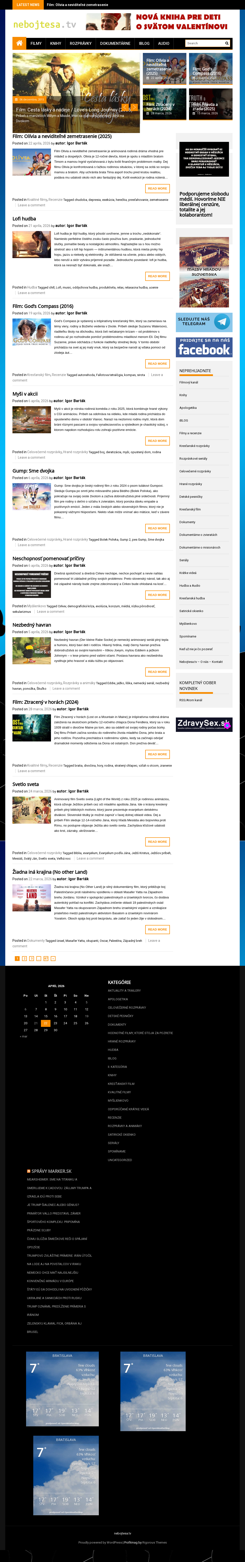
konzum (114, 606)
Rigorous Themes (154, 1549)
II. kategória (117, 1068)
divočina (90, 765)
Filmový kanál (188, 382)
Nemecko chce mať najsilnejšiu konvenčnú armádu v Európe (52, 1282)
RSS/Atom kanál (190, 700)
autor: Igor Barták (71, 143)
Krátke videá (187, 573)
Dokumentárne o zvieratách (198, 535)
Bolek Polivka (109, 539)
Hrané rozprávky (75, 452)
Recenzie (56, 200)
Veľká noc (64, 858)
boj (102, 452)
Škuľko (41, 688)
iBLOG (144, 43)
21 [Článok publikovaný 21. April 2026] (36, 1023)
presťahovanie (138, 200)
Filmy (36, 43)
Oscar (104, 941)
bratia (79, 765)
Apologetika (188, 408)
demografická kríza (80, 606)
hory (100, 765)
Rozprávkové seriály (193, 458)
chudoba (81, 200)
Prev (125, 107)
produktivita (107, 287)
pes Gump (139, 539)
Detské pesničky (190, 496)
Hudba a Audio (189, 585)
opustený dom (141, 452)
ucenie (153, 287)
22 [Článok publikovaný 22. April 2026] (45, 1023)
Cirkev (62, 606)
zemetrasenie (159, 200)
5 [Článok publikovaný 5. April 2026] (86, 1002)
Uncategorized (120, 1163)
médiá (125, 606)
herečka (121, 200)
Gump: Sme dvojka (33, 470)
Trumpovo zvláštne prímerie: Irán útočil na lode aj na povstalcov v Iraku (59, 1265)
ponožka (29, 688)
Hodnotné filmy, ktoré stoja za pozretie (140, 1034)
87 (46, 958)
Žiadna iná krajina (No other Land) (49, 871)
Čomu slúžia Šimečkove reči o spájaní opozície (57, 1248)
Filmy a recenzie (190, 433)
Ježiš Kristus (140, 853)
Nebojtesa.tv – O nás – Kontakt (201, 662)
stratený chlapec (126, 765)
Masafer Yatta (75, 941)
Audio (163, 43)
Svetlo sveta (25, 783)
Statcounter (8, 1559)
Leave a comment (31, 205)
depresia (95, 200)
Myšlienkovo (36, 606)
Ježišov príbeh (160, 853)
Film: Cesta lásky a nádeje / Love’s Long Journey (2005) (74, 110)
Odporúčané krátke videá (128, 1111)
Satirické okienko (191, 611)
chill (52, 287)
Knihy (55, 43)
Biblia (78, 853)
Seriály (184, 560)
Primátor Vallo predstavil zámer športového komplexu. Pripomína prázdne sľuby (54, 1226)
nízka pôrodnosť (143, 606)
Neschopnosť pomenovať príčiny (48, 558)
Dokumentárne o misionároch (199, 547)
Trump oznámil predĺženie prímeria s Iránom (56, 1317)
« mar (23, 1036)
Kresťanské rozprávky (194, 446)
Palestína (115, 941)
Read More (157, 188)
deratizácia (113, 452)
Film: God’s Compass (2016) (42, 305)
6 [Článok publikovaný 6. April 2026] (25, 1009)
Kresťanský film (38, 375)
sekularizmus (21, 611)
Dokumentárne (115, 43)
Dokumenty (36, 941)
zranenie (166, 765)
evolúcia (101, 606)
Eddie (111, 683)
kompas (130, 375)
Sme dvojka (156, 539)
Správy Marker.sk (51, 1174)
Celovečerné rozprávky (44, 452)
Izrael (60, 941)
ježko (120, 683)
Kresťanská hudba (192, 598)
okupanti (92, 941)
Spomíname (187, 636)
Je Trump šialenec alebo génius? (53, 1209)
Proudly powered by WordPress (100, 1549)
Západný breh (132, 941)
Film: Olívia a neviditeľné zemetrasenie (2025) (83, 5)
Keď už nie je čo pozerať (196, 649)
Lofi (58, 287)
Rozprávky (81, 43)
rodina (156, 452)
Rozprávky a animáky (79, 683)
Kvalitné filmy (37, 200)
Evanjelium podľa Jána (114, 853)
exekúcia (108, 200)
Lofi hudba (24, 218)
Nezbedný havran (31, 624)
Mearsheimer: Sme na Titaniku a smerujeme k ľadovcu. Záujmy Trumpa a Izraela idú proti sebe (59, 1191)
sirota (141, 375)
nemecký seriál (144, 683)
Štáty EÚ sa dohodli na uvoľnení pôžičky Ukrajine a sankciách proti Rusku (59, 1299)
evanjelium (90, 853)
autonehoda (86, 375)
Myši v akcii (25, 393)
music (67, 287)
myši (126, 452)
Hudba (32, 287)
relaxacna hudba (136, 287)
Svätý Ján (30, 858)
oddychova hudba (85, 287)
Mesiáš (17, 858)
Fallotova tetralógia (109, 375)
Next (134, 107)
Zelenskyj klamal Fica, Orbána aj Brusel (54, 1334)
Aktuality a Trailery (124, 990)
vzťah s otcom (149, 765)
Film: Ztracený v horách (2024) (45, 701)
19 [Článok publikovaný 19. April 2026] (86, 1016)
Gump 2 (125, 539)
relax (120, 287)
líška (129, 683)
